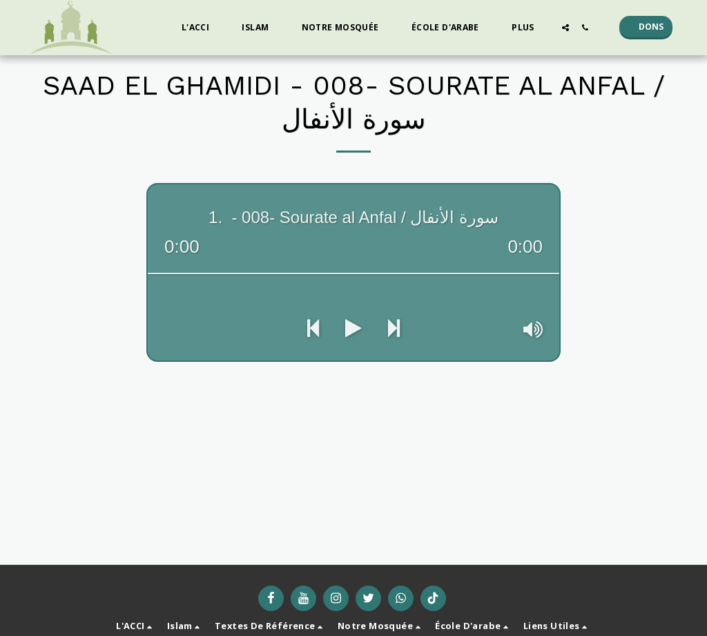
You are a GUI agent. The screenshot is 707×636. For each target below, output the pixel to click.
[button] (201, 27)
